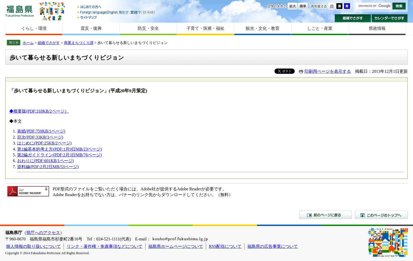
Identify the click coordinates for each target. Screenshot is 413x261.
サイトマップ (116, 17)
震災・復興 (91, 28)
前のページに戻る (325, 215)
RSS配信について (225, 246)
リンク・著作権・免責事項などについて (104, 246)
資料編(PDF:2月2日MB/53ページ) (48, 167)
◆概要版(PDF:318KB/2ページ (37, 111)
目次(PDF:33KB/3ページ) (40, 137)
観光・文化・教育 (262, 28)
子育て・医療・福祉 (205, 28)
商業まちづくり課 (79, 43)
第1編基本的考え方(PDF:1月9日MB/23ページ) (59, 149)
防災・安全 (148, 28)
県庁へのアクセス (43, 232)
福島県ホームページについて (175, 246)
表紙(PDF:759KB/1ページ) (41, 131)
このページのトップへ (381, 215)
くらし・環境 (34, 28)
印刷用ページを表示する (327, 71)
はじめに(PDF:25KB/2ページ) (44, 143)
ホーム (28, 43)
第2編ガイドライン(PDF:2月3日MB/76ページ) (59, 155)
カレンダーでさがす (390, 18)
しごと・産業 (319, 28)
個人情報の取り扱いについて (33, 246)
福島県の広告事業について (272, 246)
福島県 (19, 11)
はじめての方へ (116, 7)
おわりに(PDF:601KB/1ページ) (45, 160)
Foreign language (116, 12)
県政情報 (377, 28)
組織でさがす (353, 18)
